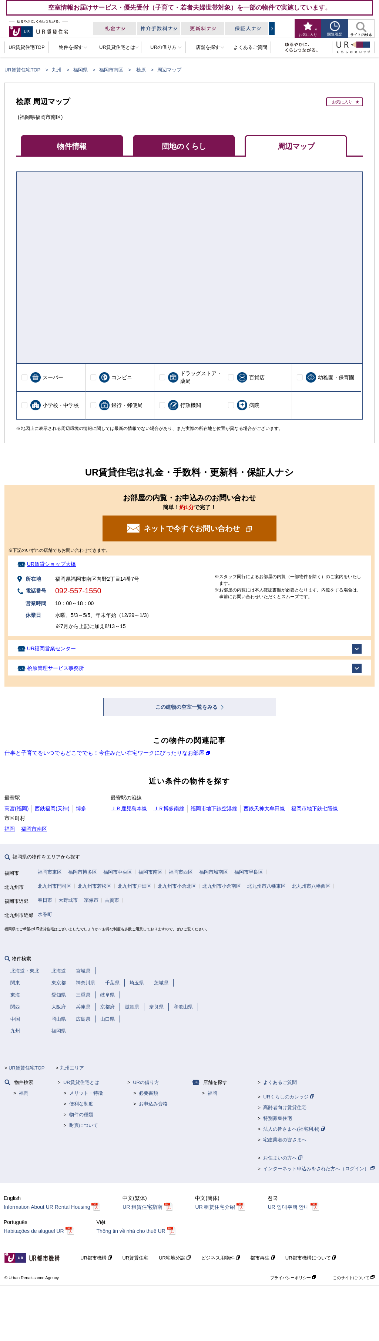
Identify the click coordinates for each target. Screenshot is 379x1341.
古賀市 (112, 900)
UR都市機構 (96, 1258)
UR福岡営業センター (51, 648)
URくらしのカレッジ (288, 1097)
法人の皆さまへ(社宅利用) (294, 1129)
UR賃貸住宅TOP (22, 70)
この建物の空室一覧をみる (187, 707)
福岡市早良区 (248, 872)
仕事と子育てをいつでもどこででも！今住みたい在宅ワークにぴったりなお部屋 (104, 753)
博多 (81, 808)
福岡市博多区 (82, 872)
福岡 (9, 829)
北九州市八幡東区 (266, 886)
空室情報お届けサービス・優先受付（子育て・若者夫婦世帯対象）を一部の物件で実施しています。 (189, 7)
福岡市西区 (181, 872)
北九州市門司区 (54, 886)
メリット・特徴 (86, 1093)
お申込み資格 (153, 1104)
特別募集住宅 (277, 1118)
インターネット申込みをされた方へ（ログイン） (319, 1168)
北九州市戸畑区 (134, 886)
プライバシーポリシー (293, 1277)
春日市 (45, 900)
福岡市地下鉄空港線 (214, 808)
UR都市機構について (310, 1258)
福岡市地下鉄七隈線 (314, 808)
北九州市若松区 (94, 886)
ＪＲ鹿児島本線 (129, 808)
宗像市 (91, 900)
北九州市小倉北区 (177, 886)
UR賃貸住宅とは (81, 1082)
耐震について (83, 1125)
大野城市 (68, 900)
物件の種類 (81, 1114)
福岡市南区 (111, 70)
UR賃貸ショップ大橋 (51, 564)
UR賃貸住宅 (135, 1258)
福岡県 (80, 70)
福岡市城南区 (213, 872)
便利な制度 (81, 1104)
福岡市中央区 (117, 872)
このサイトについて (354, 1277)
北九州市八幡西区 (311, 886)
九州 (56, 70)
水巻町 (45, 914)
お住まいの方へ (282, 1158)
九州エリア (72, 1068)
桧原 (141, 70)
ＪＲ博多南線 (168, 808)
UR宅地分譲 (174, 1258)
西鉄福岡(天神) (52, 808)
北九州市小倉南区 (221, 886)
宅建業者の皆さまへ (284, 1139)
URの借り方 (146, 1082)
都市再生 (262, 1258)
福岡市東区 (50, 872)
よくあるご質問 (280, 1082)
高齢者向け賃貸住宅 (284, 1107)
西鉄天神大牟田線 (264, 808)
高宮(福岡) (16, 808)
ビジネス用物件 (220, 1258)
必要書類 (148, 1093)
